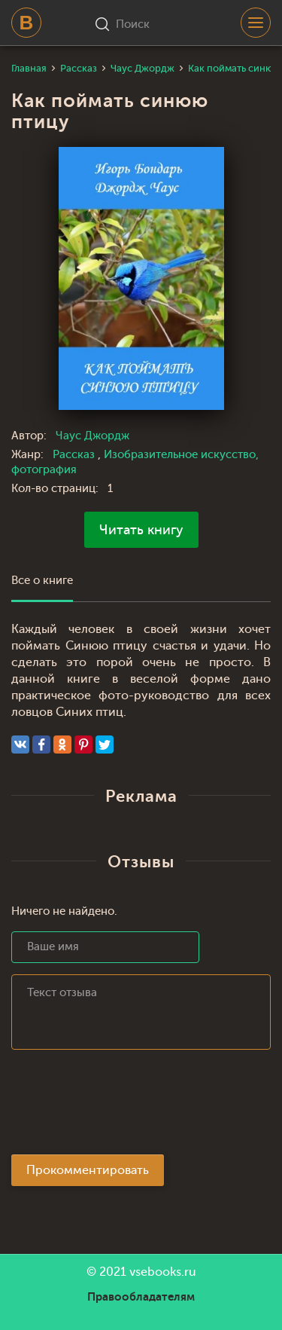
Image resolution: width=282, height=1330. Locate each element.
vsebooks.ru (162, 1272)
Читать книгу (141, 529)
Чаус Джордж (92, 436)
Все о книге (42, 580)
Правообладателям (141, 1297)
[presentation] (125, 1106)
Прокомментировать (87, 1170)
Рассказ (75, 454)
